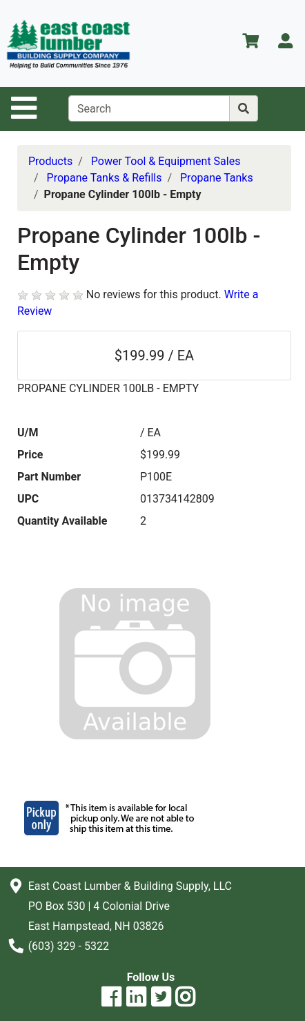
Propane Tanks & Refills (104, 177)
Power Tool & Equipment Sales (166, 161)
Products (50, 161)
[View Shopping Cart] (250, 43)
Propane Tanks (216, 177)
